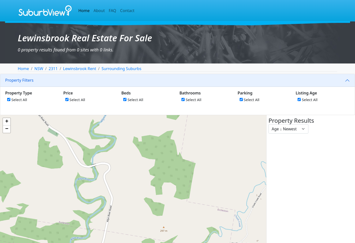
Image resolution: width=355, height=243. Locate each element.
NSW (38, 68)
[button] (6, 121)
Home (84, 10)
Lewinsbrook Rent (79, 68)
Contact (127, 10)
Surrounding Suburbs (121, 68)
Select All (17, 99)
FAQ (112, 10)
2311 (53, 68)
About (99, 10)
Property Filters (19, 80)
